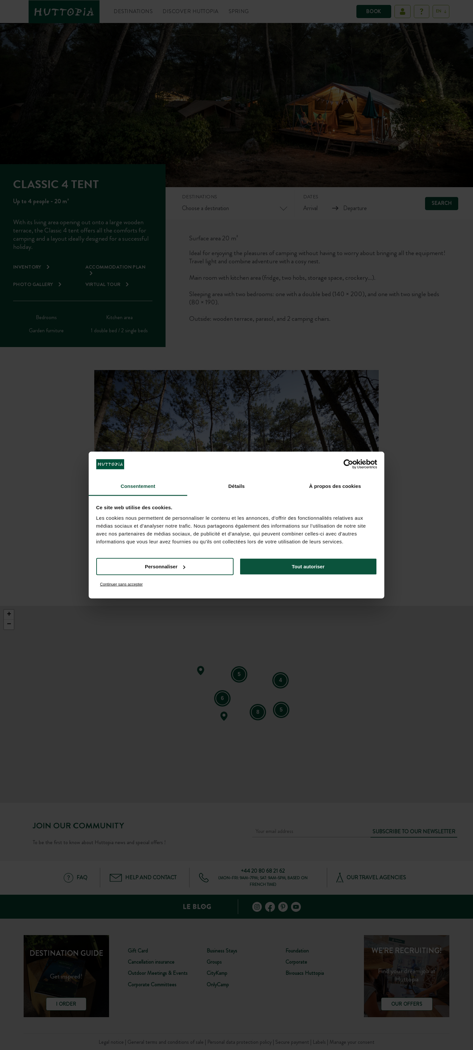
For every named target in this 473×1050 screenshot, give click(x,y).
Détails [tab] (236, 486)
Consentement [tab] (138, 486)
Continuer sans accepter (121, 584)
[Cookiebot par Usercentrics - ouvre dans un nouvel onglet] (348, 464)
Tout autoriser (308, 566)
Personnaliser (165, 566)
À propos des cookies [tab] (335, 486)
